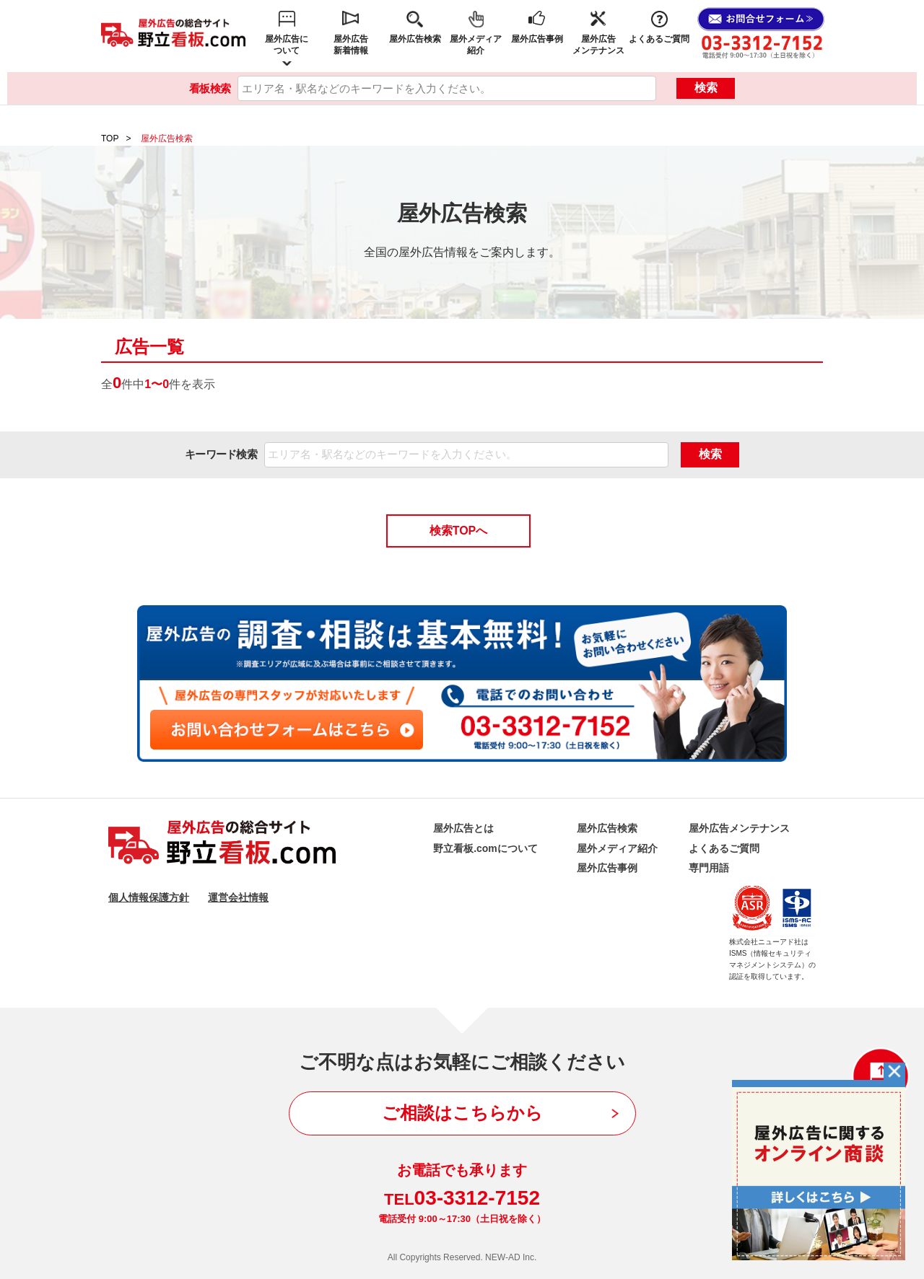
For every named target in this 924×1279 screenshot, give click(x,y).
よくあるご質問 (659, 39)
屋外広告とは (463, 828)
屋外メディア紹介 (476, 45)
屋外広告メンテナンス (598, 45)
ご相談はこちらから (462, 1112)
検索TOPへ (459, 530)
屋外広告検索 (415, 39)
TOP (109, 138)
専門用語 (709, 868)
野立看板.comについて (485, 848)
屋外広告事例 (537, 39)
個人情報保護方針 (148, 897)
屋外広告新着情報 (351, 45)
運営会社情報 (238, 897)
